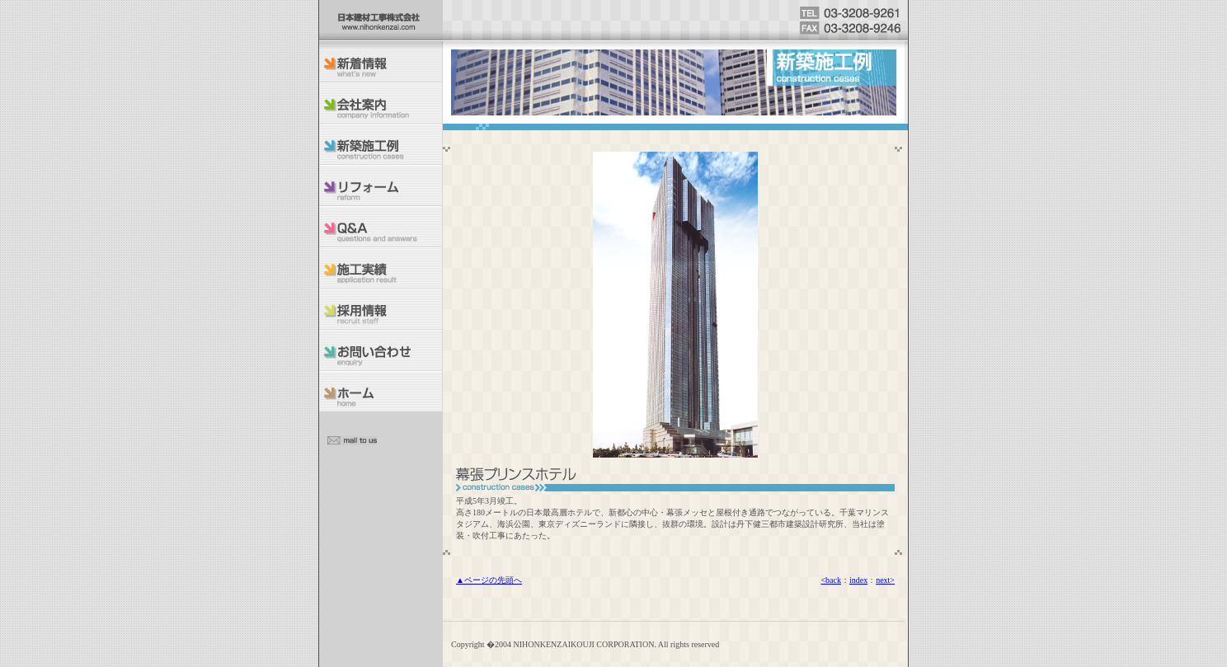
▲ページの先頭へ (489, 580)
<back (830, 580)
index (858, 580)
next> (885, 580)
